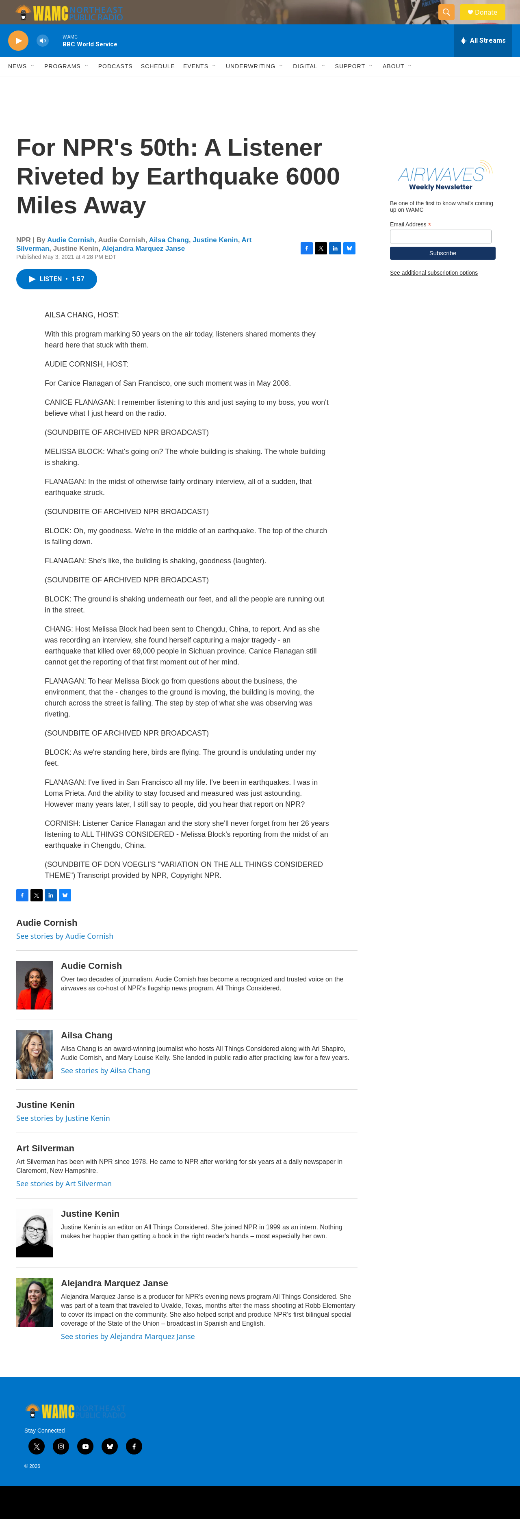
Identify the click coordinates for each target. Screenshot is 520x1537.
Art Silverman (45, 1166)
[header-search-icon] (450, 21)
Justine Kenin (215, 258)
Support (350, 84)
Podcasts (115, 84)
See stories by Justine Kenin (63, 1136)
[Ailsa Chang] (34, 1073)
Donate (491, 21)
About (393, 84)
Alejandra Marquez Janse (143, 267)
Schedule (158, 84)
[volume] (43, 59)
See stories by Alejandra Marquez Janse (128, 1354)
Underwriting (250, 84)
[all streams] (483, 59)
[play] (18, 59)
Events (195, 84)
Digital (305, 84)
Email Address (410, 243)
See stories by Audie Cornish (64, 954)
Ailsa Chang (169, 258)
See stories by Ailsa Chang (105, 1089)
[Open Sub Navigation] (33, 84)
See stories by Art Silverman (64, 1202)
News (17, 84)
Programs (62, 84)
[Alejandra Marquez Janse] (34, 1320)
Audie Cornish (70, 258)
